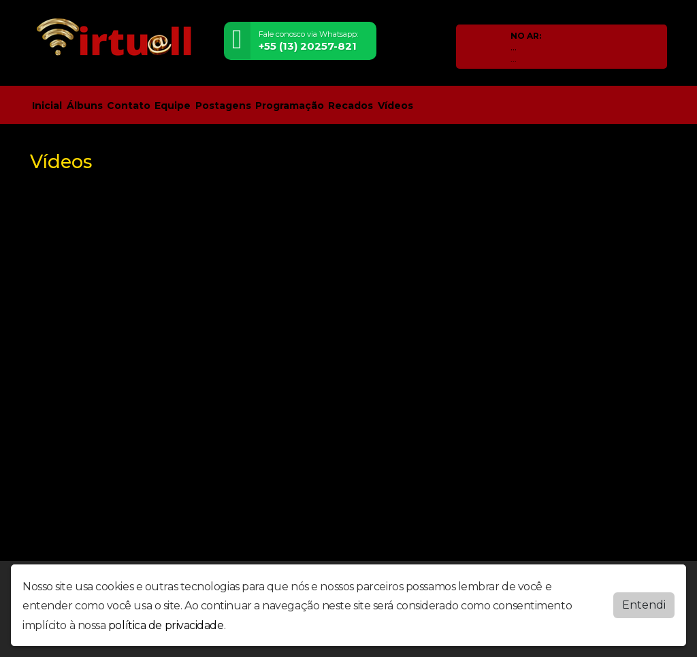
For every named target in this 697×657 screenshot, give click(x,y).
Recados (350, 105)
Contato (128, 105)
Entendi (644, 604)
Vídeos (395, 105)
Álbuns (85, 105)
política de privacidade (166, 625)
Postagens (223, 105)
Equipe (173, 105)
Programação (289, 105)
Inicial (47, 105)
